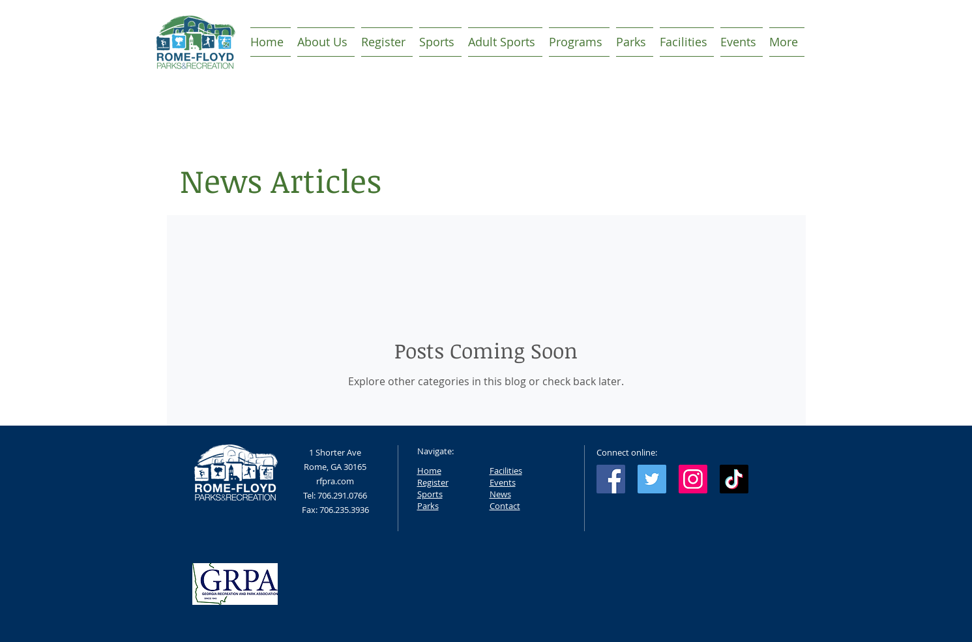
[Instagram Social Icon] (693, 479)
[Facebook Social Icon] (610, 479)
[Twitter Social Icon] (652, 479)
